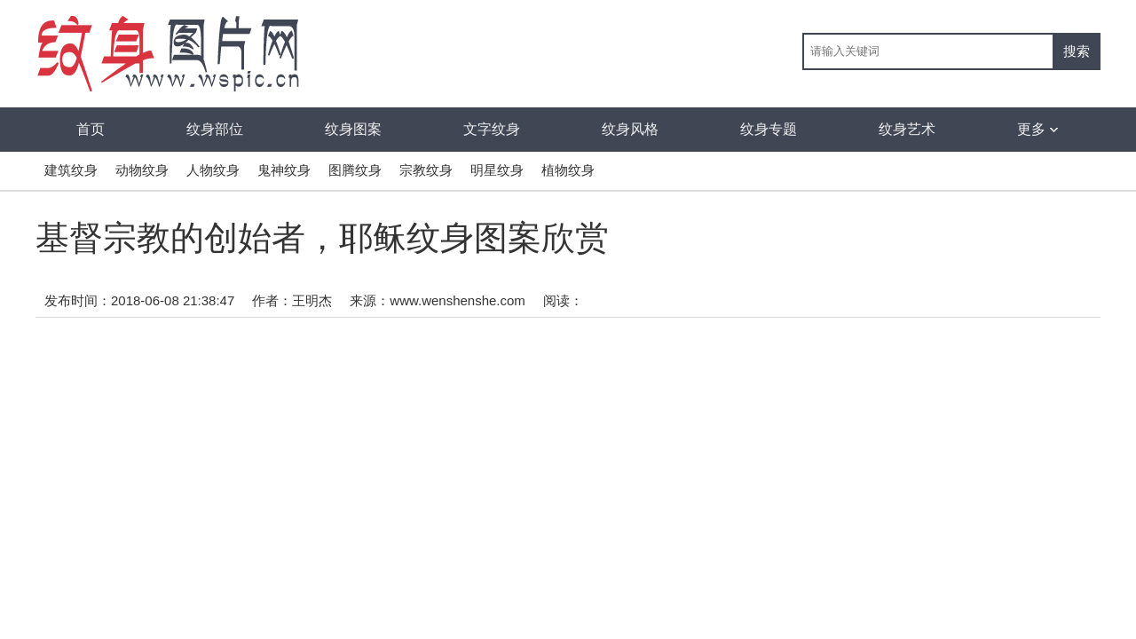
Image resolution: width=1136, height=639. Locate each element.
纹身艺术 (907, 129)
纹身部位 (214, 129)
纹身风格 (630, 129)
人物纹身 (213, 170)
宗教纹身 (426, 170)
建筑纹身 (71, 170)
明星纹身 (497, 170)
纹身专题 (768, 129)
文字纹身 (491, 129)
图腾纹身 (355, 170)
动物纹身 (142, 170)
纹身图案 (353, 129)
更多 (1037, 129)
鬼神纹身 (284, 170)
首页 (90, 129)
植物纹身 (568, 170)
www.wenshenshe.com (457, 300)
